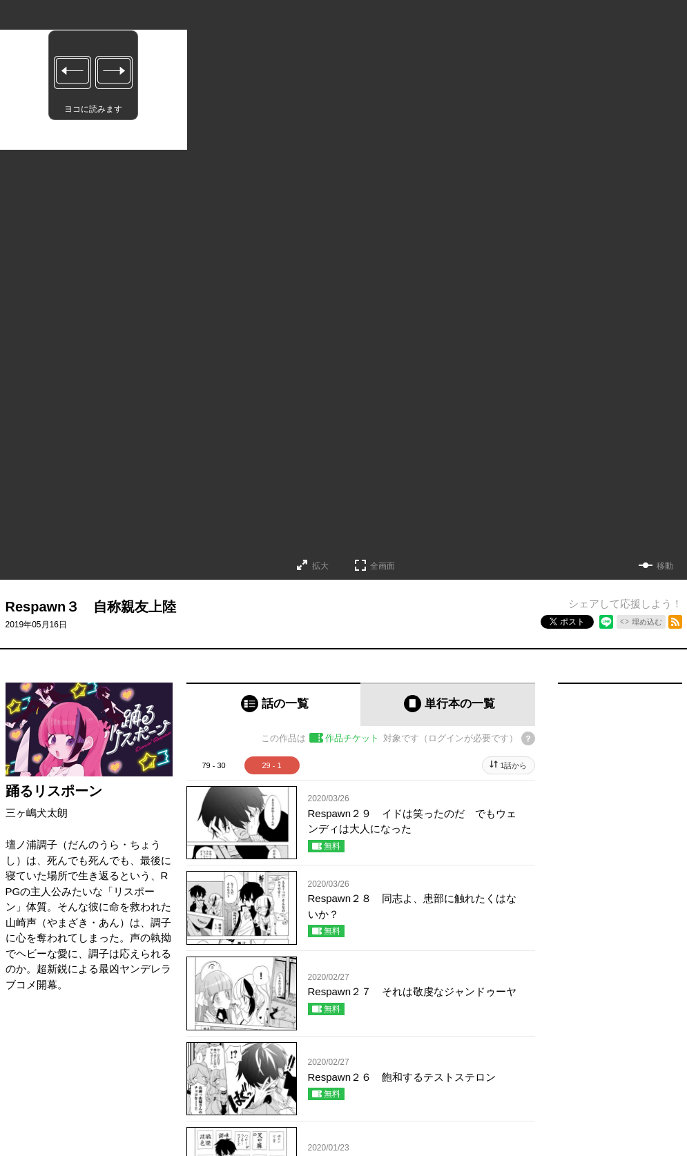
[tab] (273, 704)
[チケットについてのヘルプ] (528, 738)
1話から (513, 765)
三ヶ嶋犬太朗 (37, 813)
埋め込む (647, 622)
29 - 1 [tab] (271, 765)
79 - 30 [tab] (213, 765)
